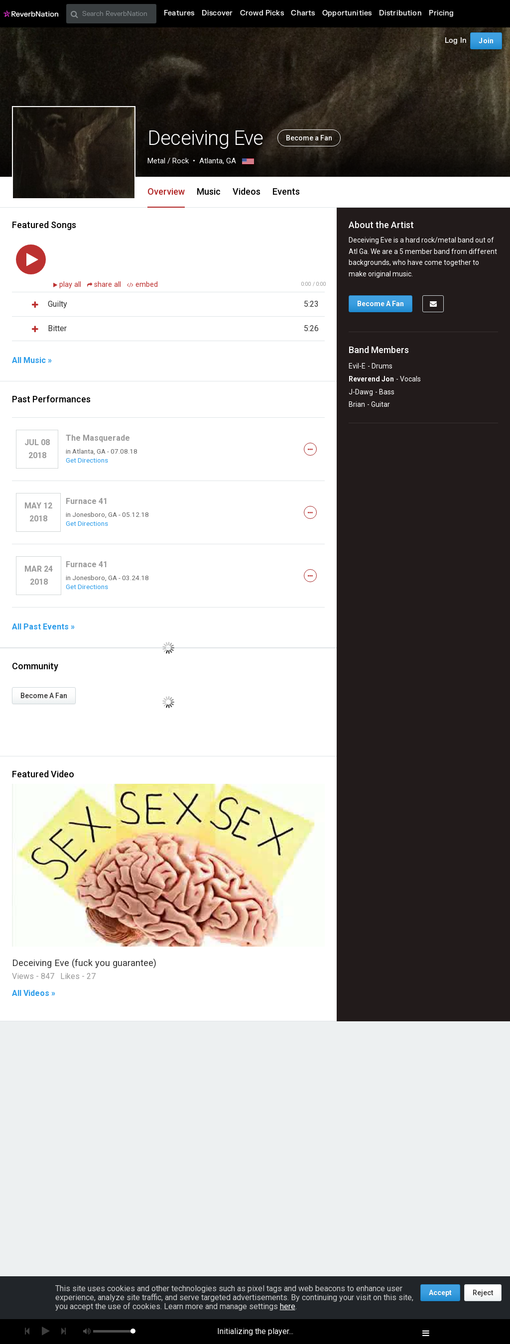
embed (142, 284)
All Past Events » (43, 626)
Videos (246, 191)
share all (105, 284)
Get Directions (87, 460)
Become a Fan (309, 138)
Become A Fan (43, 696)
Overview (166, 191)
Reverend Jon (371, 379)
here (287, 1306)
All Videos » (33, 993)
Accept (440, 1293)
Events (286, 191)
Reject (483, 1293)
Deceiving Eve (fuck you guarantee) (84, 963)
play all (71, 284)
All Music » (32, 360)
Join (486, 41)
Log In (456, 40)
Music (209, 191)
